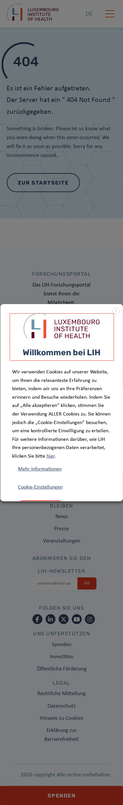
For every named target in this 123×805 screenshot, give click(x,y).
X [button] (116, 312)
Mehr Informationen (39, 469)
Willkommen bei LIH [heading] (62, 352)
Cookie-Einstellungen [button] (40, 487)
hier (50, 456)
